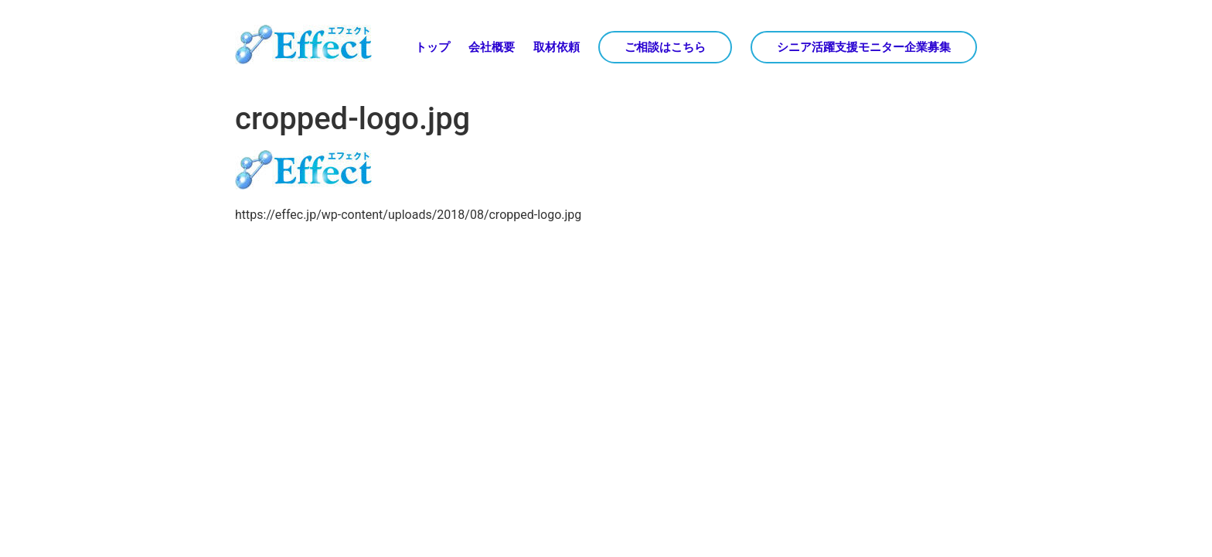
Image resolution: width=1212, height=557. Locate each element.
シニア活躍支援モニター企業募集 (864, 47)
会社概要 (491, 47)
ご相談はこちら (665, 47)
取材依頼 (556, 47)
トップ (432, 47)
